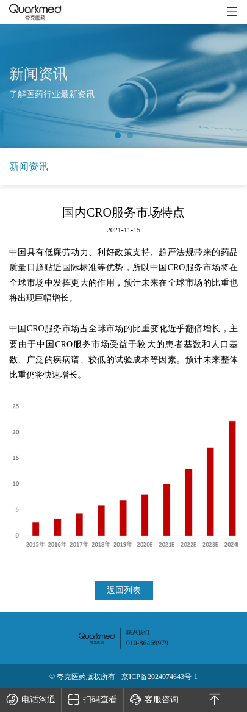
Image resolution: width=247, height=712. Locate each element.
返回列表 (124, 590)
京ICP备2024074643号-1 (159, 676)
